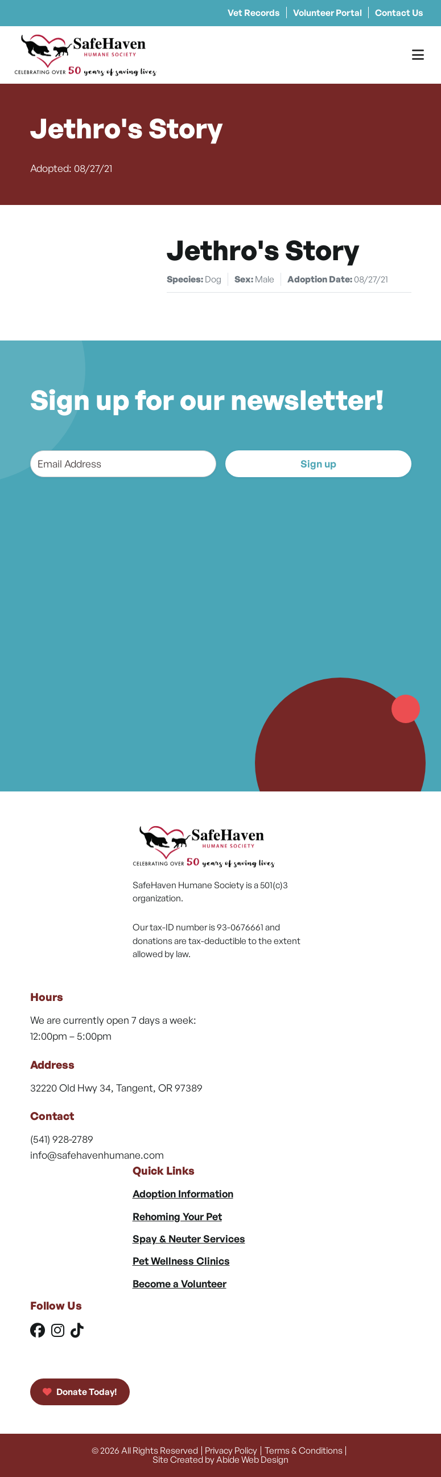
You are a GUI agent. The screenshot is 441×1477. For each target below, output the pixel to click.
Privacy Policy (231, 1450)
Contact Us (399, 12)
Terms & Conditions (304, 1450)
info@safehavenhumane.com (97, 1154)
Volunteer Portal (327, 12)
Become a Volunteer (179, 1283)
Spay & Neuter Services (189, 1238)
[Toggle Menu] (418, 55)
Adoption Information (183, 1193)
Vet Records (254, 12)
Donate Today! (80, 1391)
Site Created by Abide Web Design (220, 1459)
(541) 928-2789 (61, 1139)
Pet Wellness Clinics (181, 1260)
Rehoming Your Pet (177, 1216)
